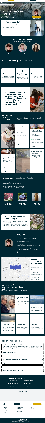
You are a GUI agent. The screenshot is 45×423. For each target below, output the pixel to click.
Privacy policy (32, 421)
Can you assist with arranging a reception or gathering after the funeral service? (15, 366)
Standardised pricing (19, 411)
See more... (31, 410)
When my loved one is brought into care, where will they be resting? (13, 370)
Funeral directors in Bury (27, 383)
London (5, 411)
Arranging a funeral (20, 407)
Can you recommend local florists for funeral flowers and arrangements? (14, 363)
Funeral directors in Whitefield (28, 384)
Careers (5, 408)
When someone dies (19, 408)
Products (31, 407)
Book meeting (32, 279)
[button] (15, 269)
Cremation (18, 410)
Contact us (5, 409)
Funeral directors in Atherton (13, 386)
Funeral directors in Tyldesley (28, 380)
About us (5, 407)
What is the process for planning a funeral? (9, 352)
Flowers (30, 409)
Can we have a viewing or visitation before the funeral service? (12, 344)
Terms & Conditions (15, 421)
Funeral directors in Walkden (13, 383)
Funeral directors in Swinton (28, 386)
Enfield (5, 415)
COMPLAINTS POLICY (24, 421)
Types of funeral (19, 409)
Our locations (6, 410)
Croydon (5, 413)
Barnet (5, 412)
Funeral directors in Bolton (13, 380)
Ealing (4, 414)
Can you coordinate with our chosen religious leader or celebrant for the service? (15, 359)
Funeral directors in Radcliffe (13, 384)
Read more (16, 120)
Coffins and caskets (32, 408)
